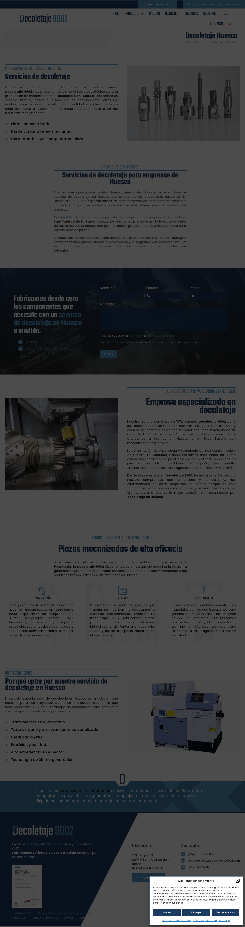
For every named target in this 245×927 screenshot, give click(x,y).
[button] (237, 880)
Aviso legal (224, 920)
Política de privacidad (205, 920)
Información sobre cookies (176, 920)
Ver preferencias (225, 912)
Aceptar (166, 912)
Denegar (196, 912)
